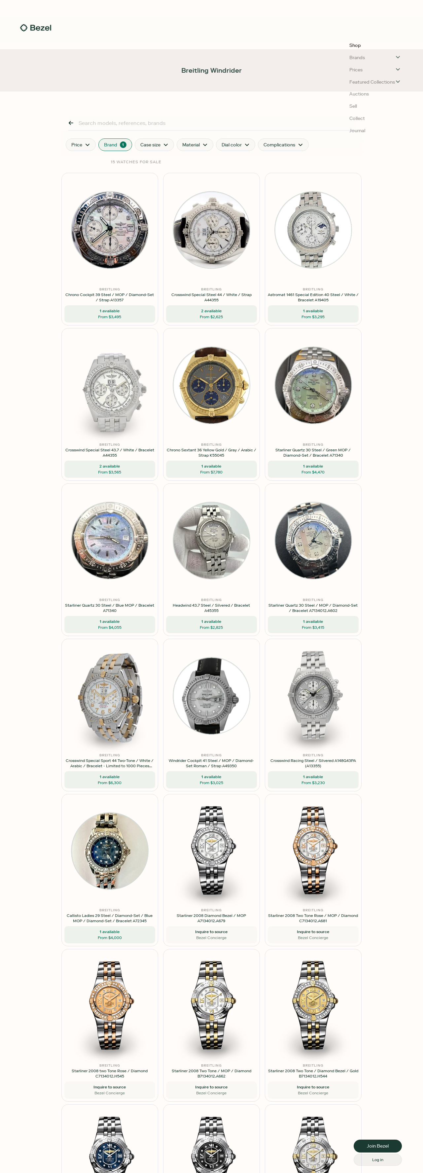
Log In (342, 30)
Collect (286, 30)
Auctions (246, 30)
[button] (211, 9)
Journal (309, 30)
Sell (267, 30)
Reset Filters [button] (124, 200)
